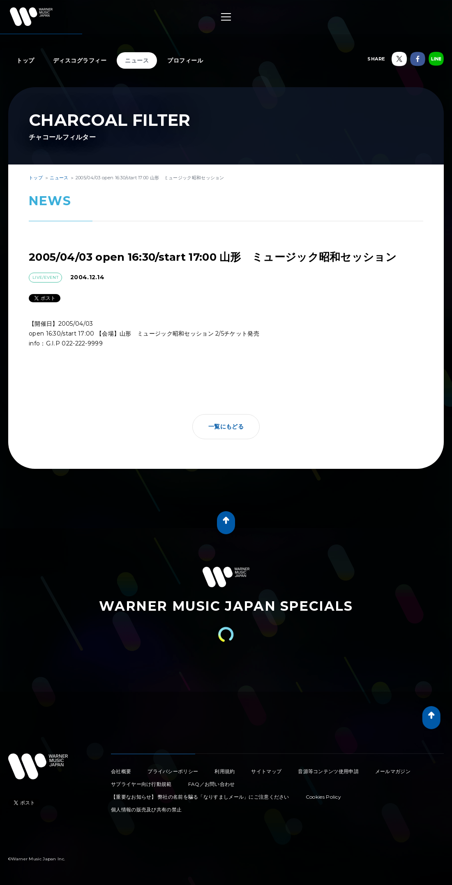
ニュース (137, 60)
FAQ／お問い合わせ (211, 784)
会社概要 (121, 771)
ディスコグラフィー (80, 60)
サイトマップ (266, 771)
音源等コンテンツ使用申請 (328, 771)
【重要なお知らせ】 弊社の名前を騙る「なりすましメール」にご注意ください (200, 797)
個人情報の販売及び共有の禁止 (146, 809)
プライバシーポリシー (173, 771)
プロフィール (185, 60)
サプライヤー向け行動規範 (141, 784)
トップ (25, 60)
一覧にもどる (226, 426)
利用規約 (224, 771)
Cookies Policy (323, 797)
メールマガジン (392, 771)
